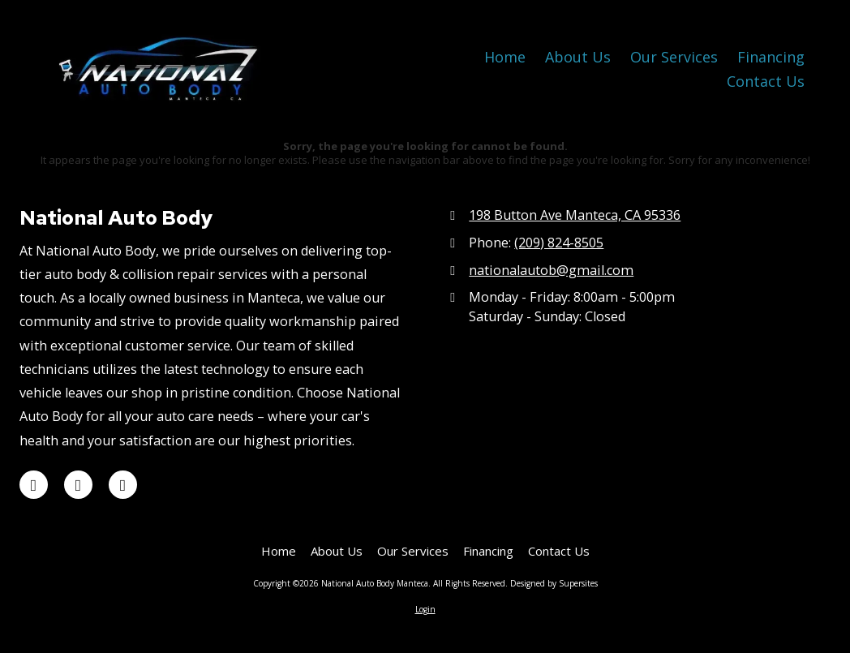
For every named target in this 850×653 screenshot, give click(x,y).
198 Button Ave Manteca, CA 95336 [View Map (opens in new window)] (574, 215)
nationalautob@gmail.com (551, 270)
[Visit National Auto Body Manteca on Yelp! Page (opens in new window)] (78, 484)
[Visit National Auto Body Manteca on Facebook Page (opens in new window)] (123, 484)
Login (425, 609)
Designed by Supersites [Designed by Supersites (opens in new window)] (554, 583)
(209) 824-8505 (558, 242)
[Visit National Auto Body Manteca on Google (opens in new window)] (33, 484)
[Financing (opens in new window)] (771, 57)
